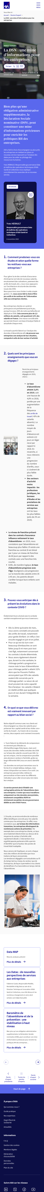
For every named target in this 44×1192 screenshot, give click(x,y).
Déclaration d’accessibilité (9, 1155)
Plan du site (8, 1168)
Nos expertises (9, 1116)
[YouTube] (33, 1189)
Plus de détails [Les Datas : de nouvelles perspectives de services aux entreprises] (14, 1003)
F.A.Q (6, 1141)
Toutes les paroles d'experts (21, 1077)
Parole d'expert (16, 15)
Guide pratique (10, 1111)
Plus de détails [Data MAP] (14, 962)
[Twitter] (15, 1189)
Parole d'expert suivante (35, 1077)
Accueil (6, 15)
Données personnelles (9, 1162)
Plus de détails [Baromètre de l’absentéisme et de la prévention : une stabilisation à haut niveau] (14, 1047)
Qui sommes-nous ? (11, 1107)
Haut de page (22, 1088)
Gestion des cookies (11, 1145)
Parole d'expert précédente (8, 1077)
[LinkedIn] (6, 1189)
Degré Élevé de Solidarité (9, 1121)
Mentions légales (10, 1149)
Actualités (7, 1127)
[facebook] (24, 1189)
